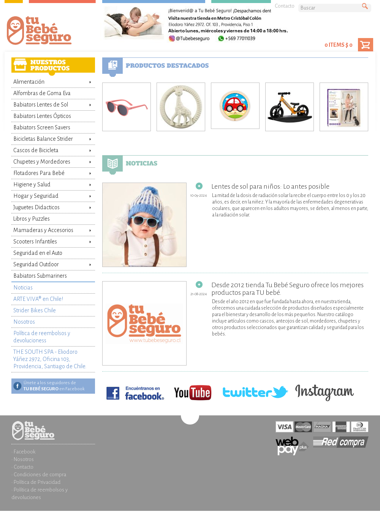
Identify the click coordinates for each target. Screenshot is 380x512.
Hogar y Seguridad (36, 196)
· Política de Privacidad (35, 482)
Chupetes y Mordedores (41, 162)
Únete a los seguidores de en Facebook (54, 385)
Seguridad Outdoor (36, 264)
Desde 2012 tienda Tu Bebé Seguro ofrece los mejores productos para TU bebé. (233, 288)
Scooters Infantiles (35, 242)
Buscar (366, 6)
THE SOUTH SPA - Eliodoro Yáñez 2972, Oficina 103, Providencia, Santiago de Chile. (50, 359)
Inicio (53, 425)
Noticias (23, 288)
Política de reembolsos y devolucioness (41, 336)
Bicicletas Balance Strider (43, 139)
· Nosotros (22, 459)
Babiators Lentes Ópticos (42, 116)
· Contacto (22, 467)
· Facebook (23, 452)
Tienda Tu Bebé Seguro (51, 32)
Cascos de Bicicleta (36, 150)
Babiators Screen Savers (41, 127)
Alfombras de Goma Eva (42, 93)
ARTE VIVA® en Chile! (38, 299)
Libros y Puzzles (31, 219)
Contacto (284, 6)
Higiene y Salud (32, 184)
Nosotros (24, 322)
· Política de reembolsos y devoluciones (39, 493)
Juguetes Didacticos (36, 207)
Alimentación (28, 82)
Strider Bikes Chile (34, 310)
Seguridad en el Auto (37, 253)
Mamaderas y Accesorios (43, 230)
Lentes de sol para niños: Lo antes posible (215, 186)
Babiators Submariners (40, 276)
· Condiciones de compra (38, 474)
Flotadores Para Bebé (39, 173)
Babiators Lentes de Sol (40, 105)
